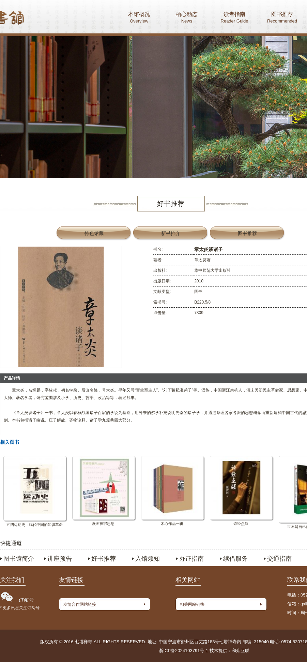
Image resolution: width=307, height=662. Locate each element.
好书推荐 (103, 558)
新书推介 (170, 233)
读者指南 (234, 18)
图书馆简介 (18, 558)
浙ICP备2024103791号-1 (183, 650)
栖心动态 (187, 18)
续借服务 (235, 558)
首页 (38, 18)
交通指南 (279, 558)
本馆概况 (139, 18)
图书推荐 (282, 18)
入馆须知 (147, 558)
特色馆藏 (94, 233)
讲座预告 (59, 558)
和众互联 (240, 650)
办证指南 (191, 558)
